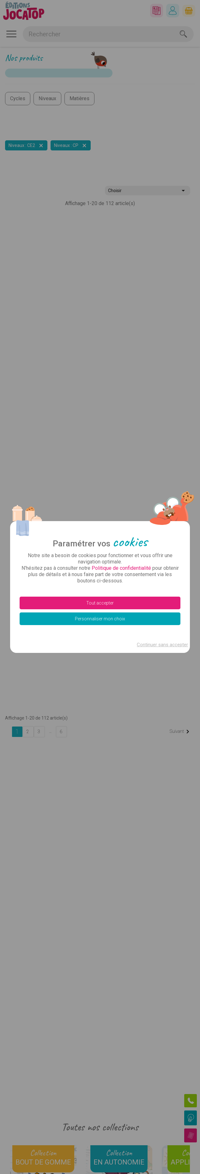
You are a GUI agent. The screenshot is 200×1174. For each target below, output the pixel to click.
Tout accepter (100, 602)
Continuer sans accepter (162, 645)
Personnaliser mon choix (100, 618)
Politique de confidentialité (121, 568)
